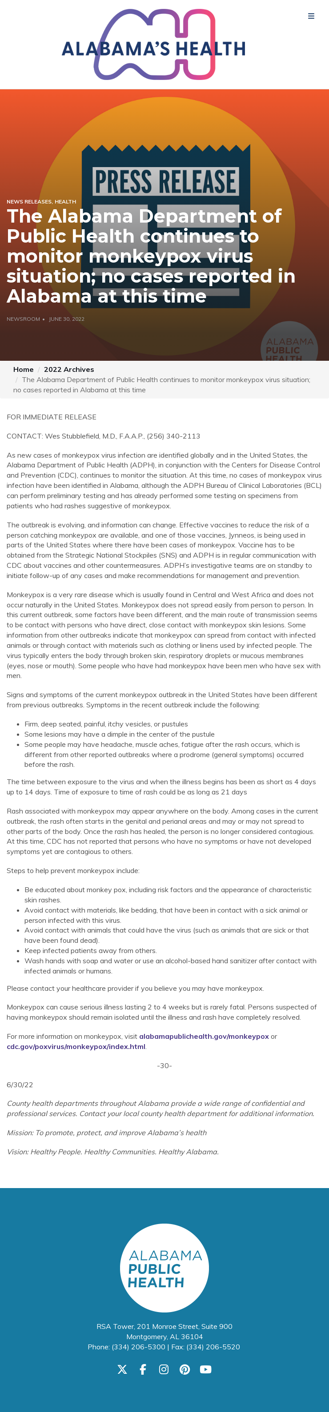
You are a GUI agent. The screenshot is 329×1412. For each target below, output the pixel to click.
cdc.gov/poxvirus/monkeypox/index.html (76, 1046)
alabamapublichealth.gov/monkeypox (204, 1036)
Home (23, 369)
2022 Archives (69, 369)
